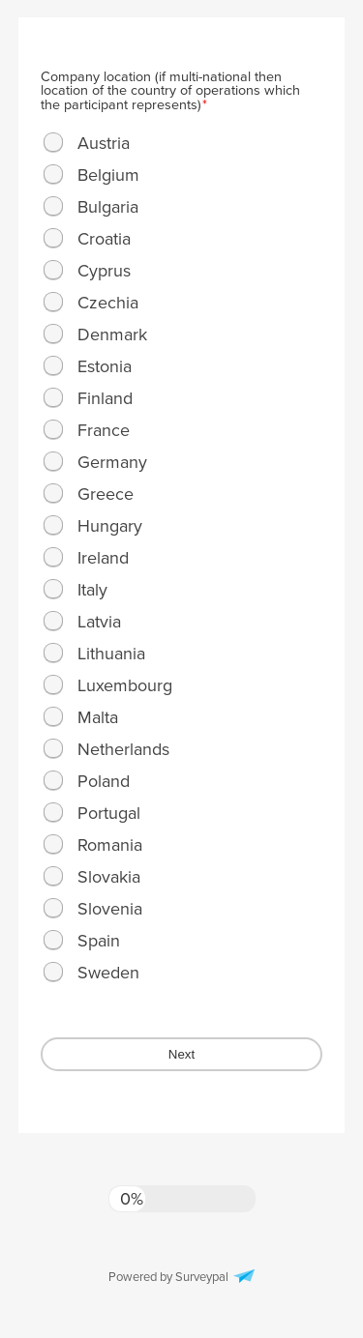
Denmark (112, 334)
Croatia (104, 238)
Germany (112, 462)
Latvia (99, 621)
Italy (92, 589)
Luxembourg (124, 685)
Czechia (107, 302)
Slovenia (109, 908)
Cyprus (104, 270)
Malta (97, 717)
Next (181, 1054)
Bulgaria (107, 207)
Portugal (108, 813)
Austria (103, 143)
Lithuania (111, 653)
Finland (105, 398)
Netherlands (123, 749)
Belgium (108, 175)
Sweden (108, 972)
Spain (98, 940)
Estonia (104, 366)
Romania (109, 845)
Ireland (103, 557)
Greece (105, 494)
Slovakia (108, 876)
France (103, 430)
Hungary (109, 526)
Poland (103, 781)
